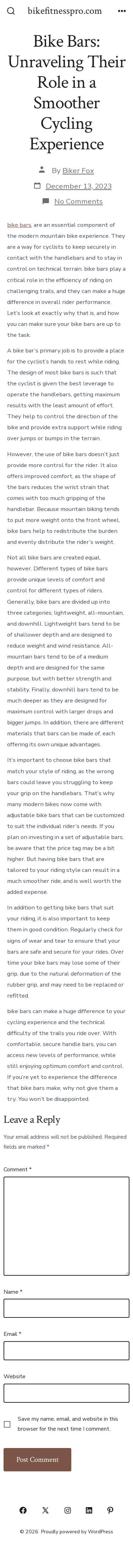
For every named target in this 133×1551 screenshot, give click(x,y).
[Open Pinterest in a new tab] (110, 1510)
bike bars (19, 225)
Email (12, 1334)
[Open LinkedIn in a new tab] (89, 1510)
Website (15, 1376)
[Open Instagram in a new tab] (68, 1510)
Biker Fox (78, 171)
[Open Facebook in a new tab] (23, 1510)
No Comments (78, 201)
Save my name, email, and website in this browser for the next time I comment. (68, 1423)
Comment (18, 1169)
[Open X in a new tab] (45, 1510)
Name (13, 1292)
